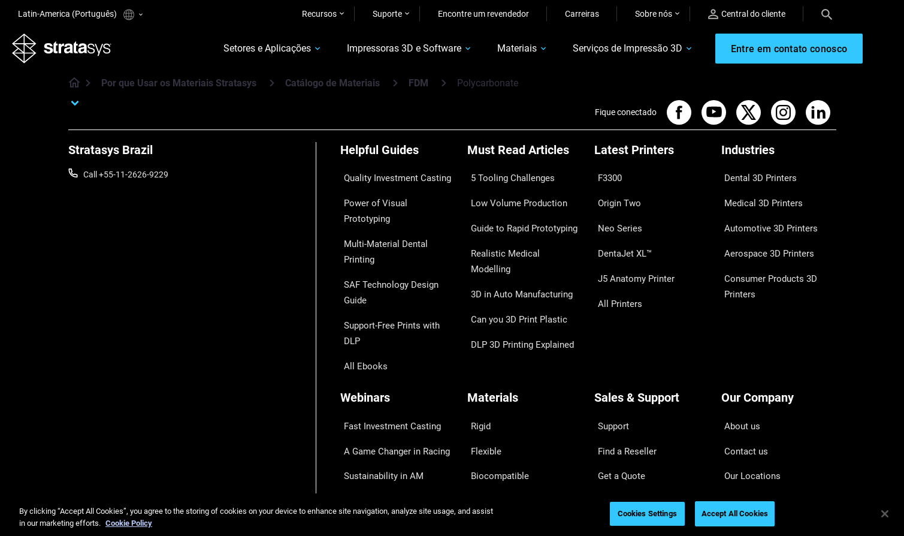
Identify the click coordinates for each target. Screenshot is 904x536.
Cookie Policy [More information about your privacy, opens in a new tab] (128, 523)
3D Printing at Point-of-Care (391, 391)
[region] (452, 514)
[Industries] (778, 160)
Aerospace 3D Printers (762, 233)
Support (609, 338)
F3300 (606, 180)
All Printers (614, 268)
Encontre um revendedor (483, 14)
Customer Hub (621, 408)
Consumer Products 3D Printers (764, 258)
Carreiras (582, 14)
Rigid (476, 338)
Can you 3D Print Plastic (512, 268)
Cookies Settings (647, 513)
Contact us (741, 355)
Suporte (387, 14)
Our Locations (747, 373)
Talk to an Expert (625, 391)
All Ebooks (359, 268)
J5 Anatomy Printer (630, 250)
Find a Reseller (621, 355)
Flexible (481, 355)
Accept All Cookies (735, 513)
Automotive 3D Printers (764, 216)
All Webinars (363, 426)
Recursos (319, 14)
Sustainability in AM (376, 373)
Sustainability (746, 426)
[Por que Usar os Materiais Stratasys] (272, 89)
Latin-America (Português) (80, 14)
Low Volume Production (512, 198)
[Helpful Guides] (397, 160)
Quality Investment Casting (390, 180)
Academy (738, 408)
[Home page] (70, 90)
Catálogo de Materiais (332, 89)
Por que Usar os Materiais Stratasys (178, 89)
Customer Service (626, 426)
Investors (738, 443)
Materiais (495, 52)
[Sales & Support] (651, 318)
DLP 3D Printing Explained (515, 286)
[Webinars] (397, 318)
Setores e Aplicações (245, 52)
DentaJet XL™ (620, 233)
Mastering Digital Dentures (389, 408)
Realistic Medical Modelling (517, 233)
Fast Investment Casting (385, 338)
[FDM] (444, 89)
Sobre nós (653, 14)
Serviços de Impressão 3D (605, 52)
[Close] (885, 514)
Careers (735, 391)
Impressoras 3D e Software (382, 52)
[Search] (826, 14)
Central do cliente (746, 14)
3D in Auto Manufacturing (515, 250)
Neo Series (613, 216)
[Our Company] (778, 318)
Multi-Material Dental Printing (394, 216)
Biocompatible (494, 373)
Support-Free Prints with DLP (394, 250)
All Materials (490, 391)
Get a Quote (616, 373)
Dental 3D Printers (754, 180)
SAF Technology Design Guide (395, 233)
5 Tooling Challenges (505, 180)
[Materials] (524, 318)
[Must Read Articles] (524, 160)
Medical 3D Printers (757, 198)
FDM (418, 89)
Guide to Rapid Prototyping (517, 216)
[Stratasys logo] (67, 52)
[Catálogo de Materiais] (395, 89)
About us (738, 338)
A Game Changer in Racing (389, 355)
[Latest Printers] (651, 160)
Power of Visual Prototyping (392, 198)
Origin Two (614, 198)
